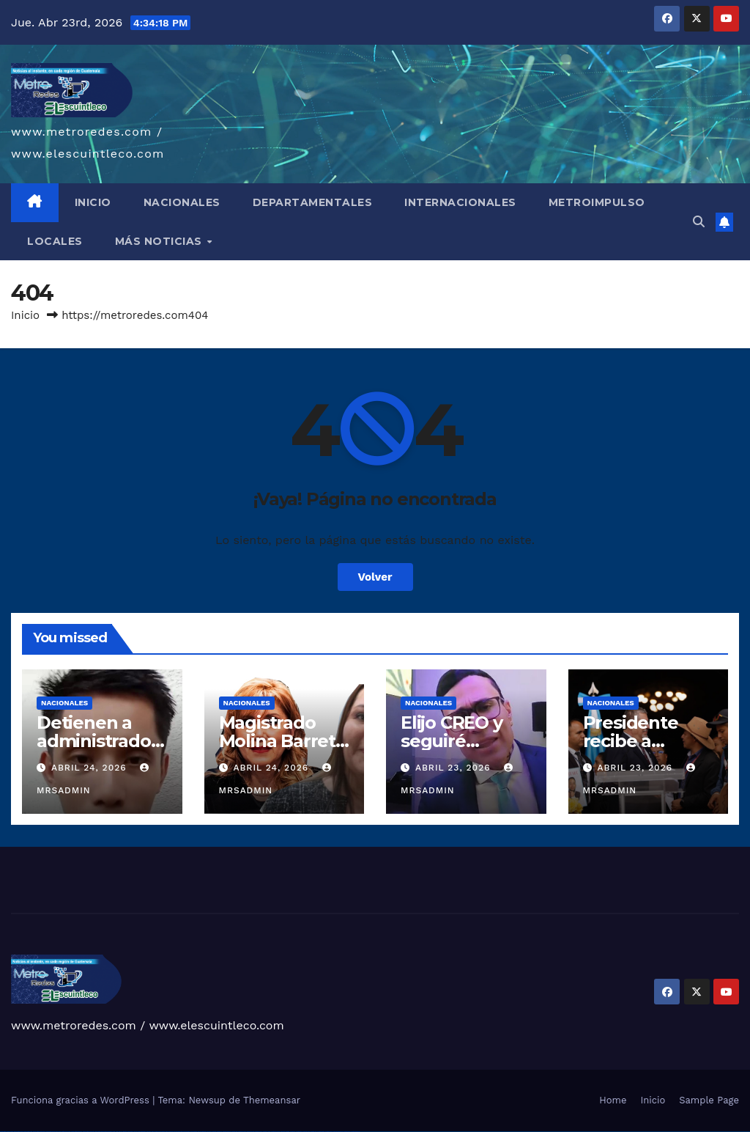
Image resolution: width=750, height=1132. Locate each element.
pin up (153, 1131)
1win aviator (130, 1131)
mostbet (214, 1131)
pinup (156, 1131)
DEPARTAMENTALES (313, 202)
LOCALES (55, 241)
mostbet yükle (347, 1131)
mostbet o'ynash (267, 1131)
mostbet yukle (306, 1131)
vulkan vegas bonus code (51, 1131)
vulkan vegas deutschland (39, 1131)
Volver (375, 577)
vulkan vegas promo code (65, 1131)
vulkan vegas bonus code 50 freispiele (103, 1131)
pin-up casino (186, 1131)
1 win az (135, 1131)
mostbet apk (234, 1131)
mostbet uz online (275, 1131)
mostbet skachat (227, 1131)
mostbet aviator (320, 1131)
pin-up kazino (193, 1131)
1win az (120, 1131)
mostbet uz (219, 1131)
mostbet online (250, 1131)
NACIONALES (182, 202)
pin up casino (162, 1131)
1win (114, 1131)
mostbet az (292, 1131)
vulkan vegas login (27, 1131)
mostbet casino (258, 1131)
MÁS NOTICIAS (160, 241)
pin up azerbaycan (202, 1131)
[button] (699, 222)
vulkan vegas (3, 1131)
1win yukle (149, 1131)
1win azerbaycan (142, 1131)
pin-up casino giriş (178, 1131)
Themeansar (271, 1100)
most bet (283, 1131)
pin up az (209, 1131)
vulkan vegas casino (18, 1131)
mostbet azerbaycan (338, 1131)
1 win (117, 1131)
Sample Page (709, 1100)
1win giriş (124, 1131)
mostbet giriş (299, 1131)
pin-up (167, 1131)
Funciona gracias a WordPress (81, 1100)
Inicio (25, 315)
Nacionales (64, 703)
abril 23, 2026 (454, 767)
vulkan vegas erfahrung (88, 1131)
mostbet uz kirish (242, 1131)
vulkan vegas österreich (76, 1131)
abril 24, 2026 (90, 767)
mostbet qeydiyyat (355, 1131)
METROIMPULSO (597, 202)
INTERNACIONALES (460, 202)
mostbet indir (314, 1131)
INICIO (93, 202)
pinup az (171, 1131)
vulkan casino (10, 1131)
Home (612, 1100)
